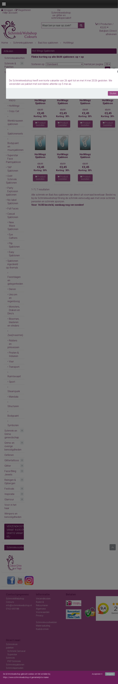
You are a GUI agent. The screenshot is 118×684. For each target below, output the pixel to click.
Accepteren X (97, 674)
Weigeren (110, 674)
